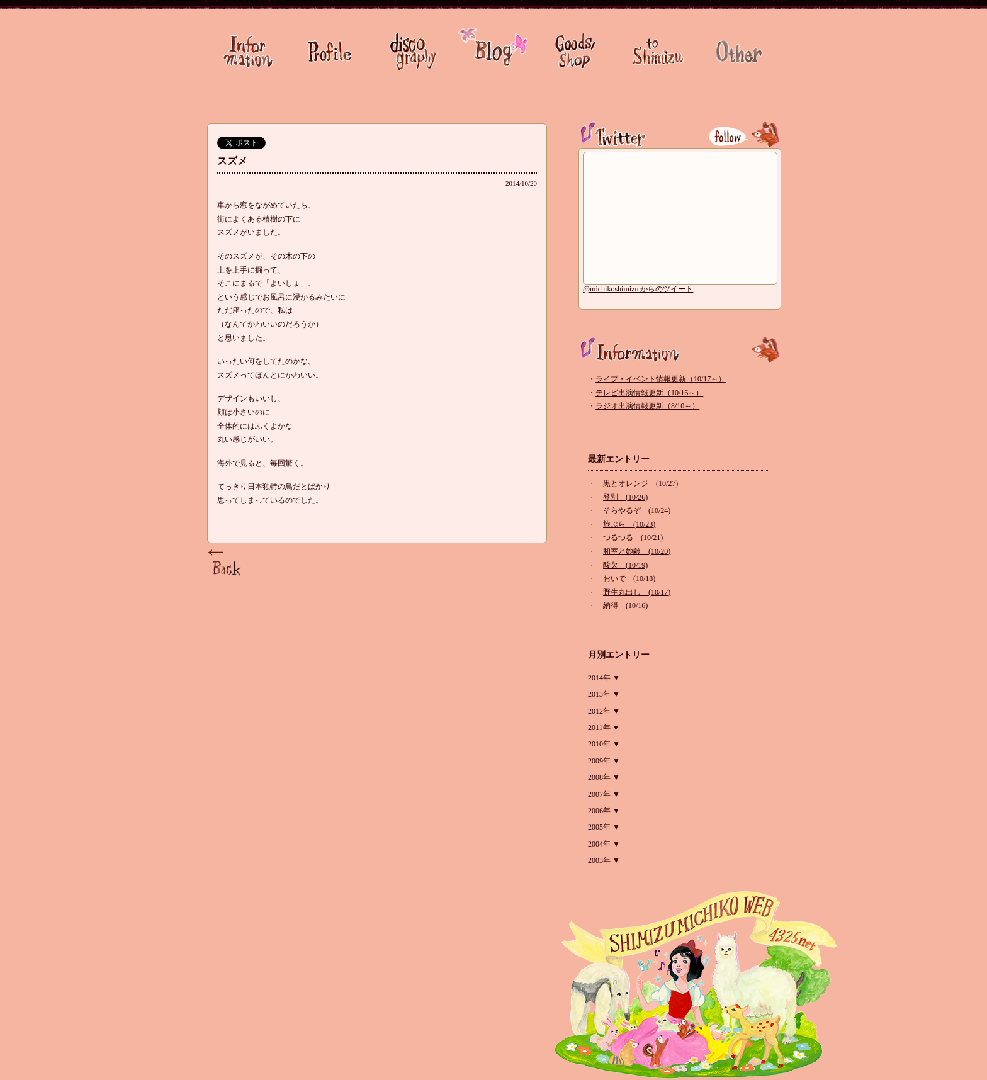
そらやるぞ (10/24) (636, 510)
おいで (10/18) (629, 578)
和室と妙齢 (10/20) (636, 551)
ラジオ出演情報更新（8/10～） (647, 406)
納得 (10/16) (625, 605)
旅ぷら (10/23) (629, 524)
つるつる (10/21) (633, 537)
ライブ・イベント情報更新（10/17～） (660, 378)
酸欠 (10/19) (625, 565)
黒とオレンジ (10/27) (640, 483)
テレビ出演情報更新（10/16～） (649, 392)
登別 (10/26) (625, 497)
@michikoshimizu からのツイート (638, 288)
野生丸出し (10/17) (636, 592)
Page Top (226, 563)
